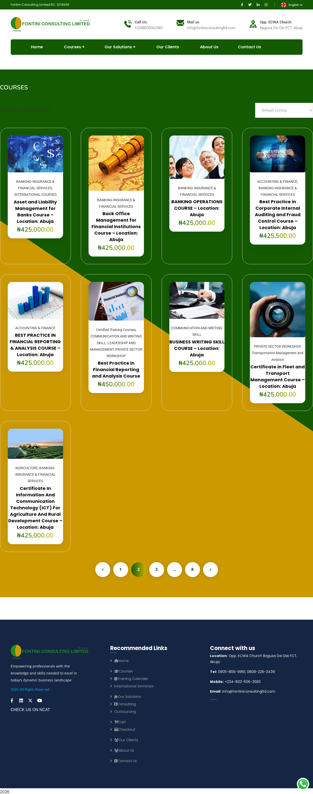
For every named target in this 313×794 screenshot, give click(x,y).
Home (121, 660)
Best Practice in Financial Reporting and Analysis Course (116, 369)
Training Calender (131, 678)
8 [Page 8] (192, 569)
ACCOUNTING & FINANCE (277, 182)
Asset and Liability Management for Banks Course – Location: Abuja (35, 211)
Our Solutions (115, 47)
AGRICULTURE (26, 468)
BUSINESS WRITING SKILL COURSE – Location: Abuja (196, 348)
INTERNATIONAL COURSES (35, 195)
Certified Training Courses (116, 330)
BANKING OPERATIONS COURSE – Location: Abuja (196, 208)
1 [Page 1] (120, 569)
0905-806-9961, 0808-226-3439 (242, 671)
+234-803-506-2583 (235, 681)
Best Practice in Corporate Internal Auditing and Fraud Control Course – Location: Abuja (278, 214)
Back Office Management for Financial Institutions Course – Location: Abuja (116, 226)
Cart (120, 722)
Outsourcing (125, 711)
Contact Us (246, 47)
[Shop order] (284, 110)
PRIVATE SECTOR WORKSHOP (277, 346)
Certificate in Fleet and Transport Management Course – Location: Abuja (277, 376)
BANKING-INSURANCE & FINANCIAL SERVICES (35, 474)
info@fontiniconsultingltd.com (242, 691)
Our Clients (164, 47)
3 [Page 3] (156, 569)
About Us (205, 47)
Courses (123, 671)
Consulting (125, 704)
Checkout (124, 729)
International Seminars (134, 686)
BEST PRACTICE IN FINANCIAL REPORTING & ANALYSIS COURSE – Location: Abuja (35, 345)
